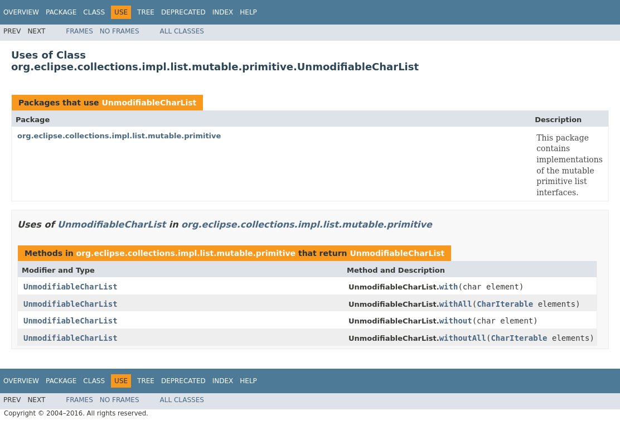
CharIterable (505, 304)
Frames (79, 31)
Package (61, 12)
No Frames (119, 31)
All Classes (182, 31)
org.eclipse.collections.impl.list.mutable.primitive (119, 136)
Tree (145, 12)
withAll (455, 304)
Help (248, 12)
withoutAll (462, 338)
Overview (21, 12)
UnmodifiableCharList (148, 102)
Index (223, 12)
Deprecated (183, 12)
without (455, 320)
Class (94, 12)
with (448, 286)
